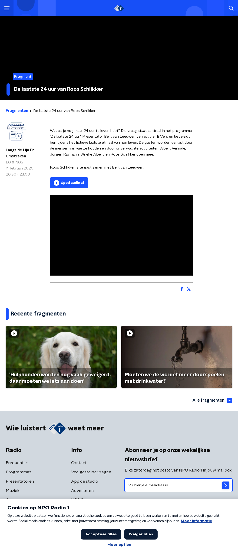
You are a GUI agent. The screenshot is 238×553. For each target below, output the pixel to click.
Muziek (13, 491)
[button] (6, 8)
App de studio (84, 481)
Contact (79, 463)
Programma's (19, 472)
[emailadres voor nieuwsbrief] (178, 485)
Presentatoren (20, 481)
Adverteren (82, 491)
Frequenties (17, 463)
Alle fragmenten (212, 400)
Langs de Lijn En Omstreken (20, 153)
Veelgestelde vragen (91, 472)
